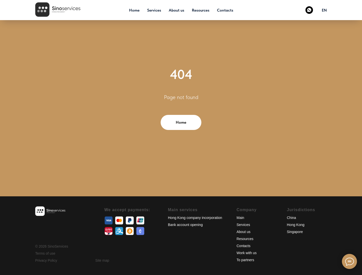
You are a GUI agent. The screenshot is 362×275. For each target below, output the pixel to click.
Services (154, 10)
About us (176, 10)
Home (134, 10)
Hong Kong (295, 225)
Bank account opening (185, 225)
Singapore (295, 232)
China (291, 218)
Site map (102, 260)
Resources (200, 10)
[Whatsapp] (309, 10)
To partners (245, 260)
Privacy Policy (46, 260)
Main (240, 218)
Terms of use (45, 253)
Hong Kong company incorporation (195, 218)
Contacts (225, 10)
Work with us (247, 253)
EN (324, 10)
